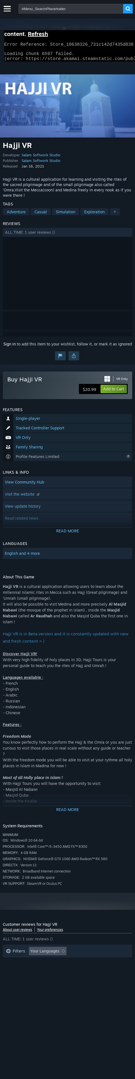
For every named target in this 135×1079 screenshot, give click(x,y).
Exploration (94, 215)
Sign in (9, 347)
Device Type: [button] (57, 979)
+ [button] (115, 215)
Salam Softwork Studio (41, 158)
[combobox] (71, 8)
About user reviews (17, 933)
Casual (41, 215)
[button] (67, 235)
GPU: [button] (30, 979)
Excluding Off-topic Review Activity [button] (38, 963)
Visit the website (23, 497)
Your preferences (50, 933)
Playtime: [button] (90, 963)
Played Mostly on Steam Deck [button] (33, 971)
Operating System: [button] (89, 971)
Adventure (16, 215)
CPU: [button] (10, 979)
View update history (23, 509)
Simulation (65, 215)
